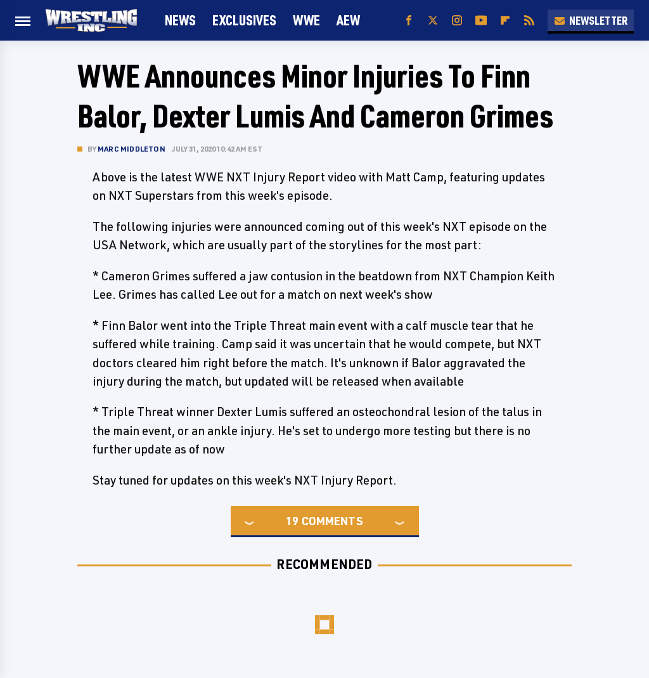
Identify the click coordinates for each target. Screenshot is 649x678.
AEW (348, 20)
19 (292, 521)
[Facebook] (408, 20)
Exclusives (244, 20)
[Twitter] (433, 20)
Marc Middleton (131, 148)
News (180, 20)
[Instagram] (457, 20)
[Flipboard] (505, 20)
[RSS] (529, 20)
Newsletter (590, 20)
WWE (306, 20)
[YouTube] (481, 20)
